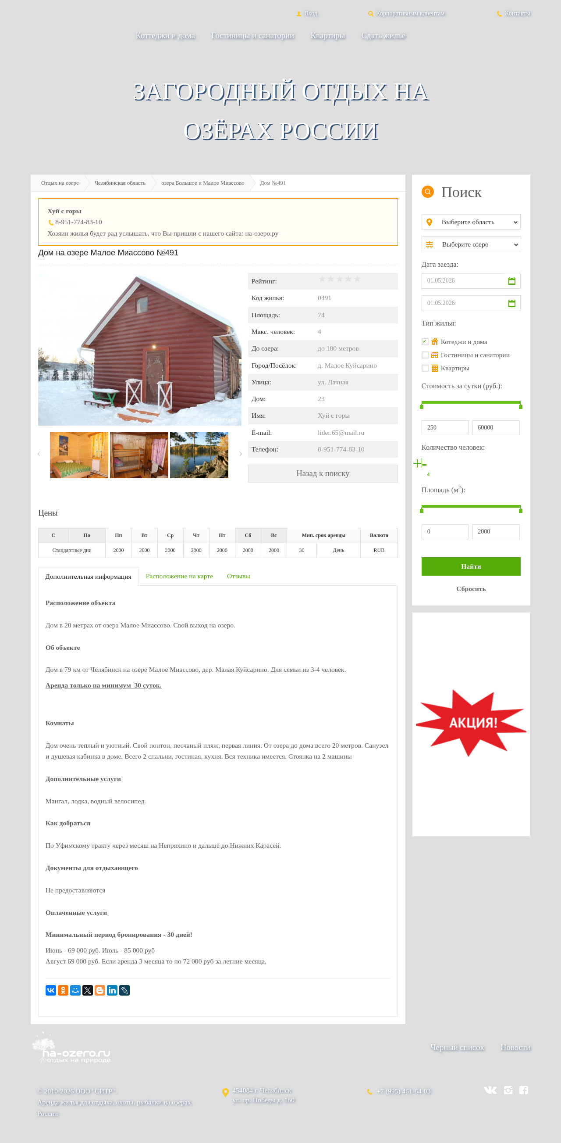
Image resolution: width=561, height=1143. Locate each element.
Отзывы (238, 576)
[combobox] (478, 222)
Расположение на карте (179, 576)
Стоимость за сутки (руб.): (462, 386)
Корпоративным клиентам (406, 13)
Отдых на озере (60, 182)
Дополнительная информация (88, 576)
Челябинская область (120, 182)
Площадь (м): (443, 489)
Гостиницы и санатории (252, 35)
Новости (515, 1047)
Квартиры (328, 35)
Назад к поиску (322, 473)
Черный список (457, 1047)
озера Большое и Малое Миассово (203, 182)
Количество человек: (453, 447)
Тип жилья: (439, 323)
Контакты (513, 13)
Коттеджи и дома (165, 35)
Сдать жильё (383, 35)
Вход (306, 13)
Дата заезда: (440, 264)
